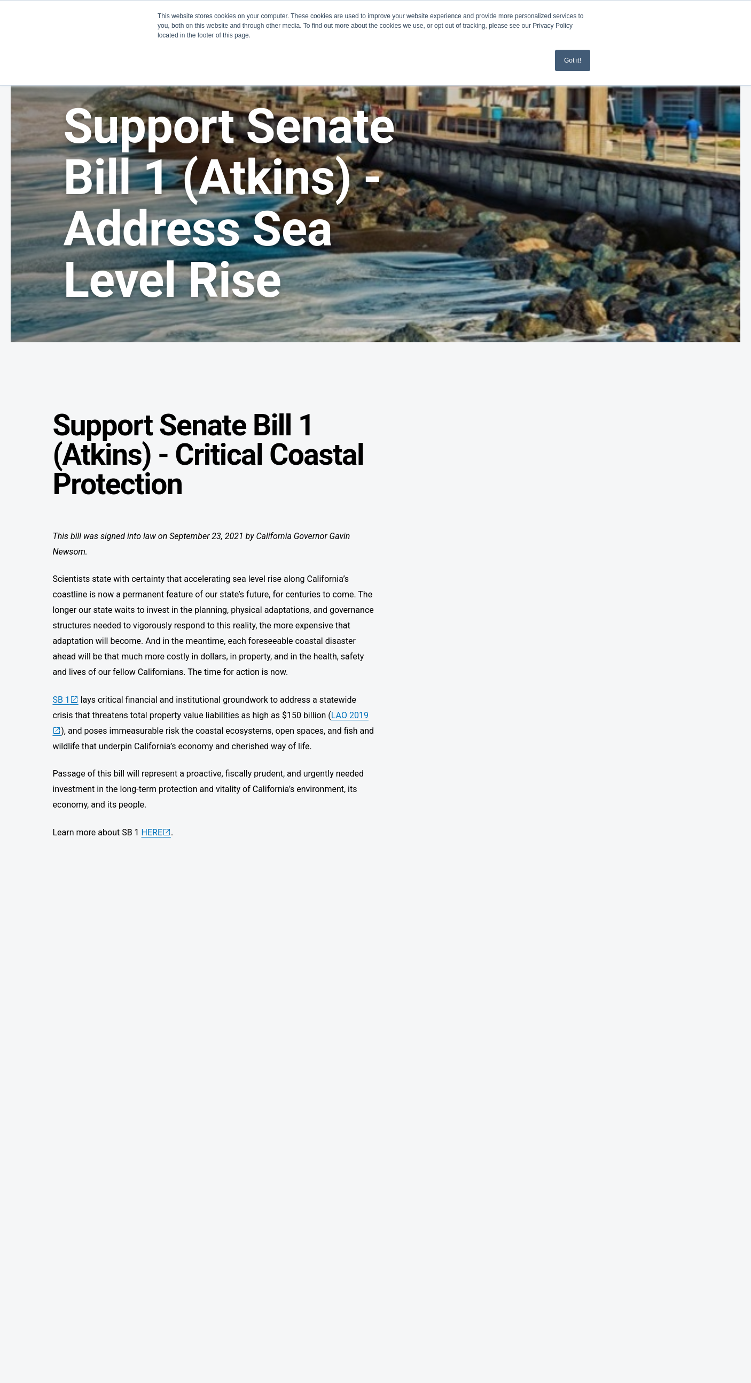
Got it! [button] (572, 60)
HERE (152, 832)
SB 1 (60, 700)
